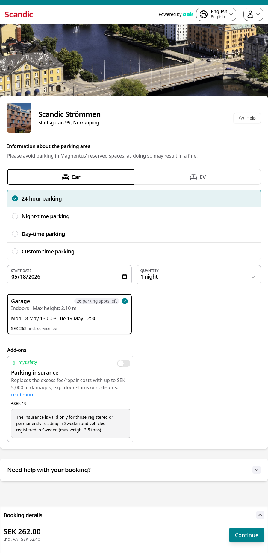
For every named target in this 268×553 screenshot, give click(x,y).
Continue (246, 535)
